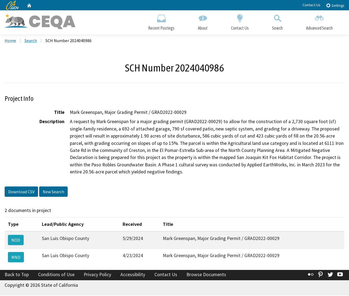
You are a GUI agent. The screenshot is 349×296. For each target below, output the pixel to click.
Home (10, 41)
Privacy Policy (97, 275)
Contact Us (311, 4)
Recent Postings (161, 21)
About (203, 21)
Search (277, 21)
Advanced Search (319, 21)
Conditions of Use (56, 275)
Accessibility (132, 275)
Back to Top (17, 275)
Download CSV (21, 192)
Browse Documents (206, 275)
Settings (335, 5)
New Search (53, 192)
